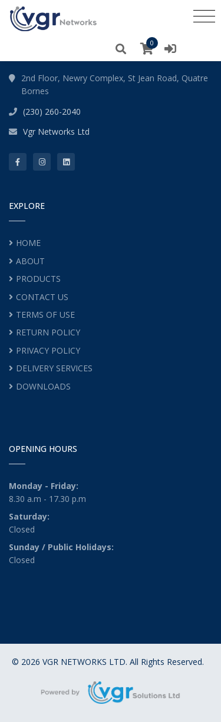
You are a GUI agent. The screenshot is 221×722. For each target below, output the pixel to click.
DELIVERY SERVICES (54, 368)
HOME (28, 242)
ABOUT (30, 261)
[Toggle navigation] (204, 16)
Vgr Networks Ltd (56, 131)
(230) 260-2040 (52, 111)
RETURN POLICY (48, 332)
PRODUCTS (38, 278)
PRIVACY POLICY (48, 350)
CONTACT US (42, 296)
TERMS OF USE (45, 314)
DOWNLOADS (43, 386)
